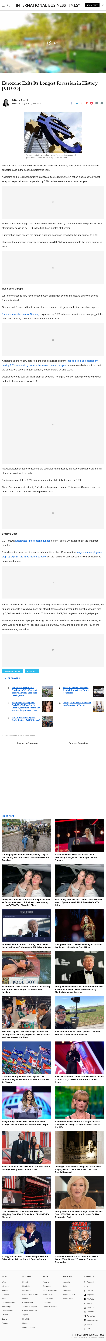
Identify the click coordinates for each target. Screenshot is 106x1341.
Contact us (47, 1286)
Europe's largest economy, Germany (20, 314)
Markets (5, 1290)
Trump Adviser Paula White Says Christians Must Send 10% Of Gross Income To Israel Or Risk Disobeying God (79, 1214)
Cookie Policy (48, 1298)
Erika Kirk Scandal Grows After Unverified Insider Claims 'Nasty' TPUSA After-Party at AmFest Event (79, 1079)
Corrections (47, 1303)
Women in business (29, 1311)
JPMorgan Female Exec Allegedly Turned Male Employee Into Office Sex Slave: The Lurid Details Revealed (78, 1169)
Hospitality (26, 1286)
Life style (5, 1315)
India (65, 1286)
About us (46, 1282)
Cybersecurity (27, 1303)
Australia (66, 1282)
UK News (5, 1286)
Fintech (25, 1323)
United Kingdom (69, 1294)
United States (68, 1298)
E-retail (25, 1282)
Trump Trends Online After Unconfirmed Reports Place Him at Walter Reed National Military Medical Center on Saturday (79, 989)
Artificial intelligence (29, 1307)
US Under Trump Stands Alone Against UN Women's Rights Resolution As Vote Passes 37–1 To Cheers (26, 1079)
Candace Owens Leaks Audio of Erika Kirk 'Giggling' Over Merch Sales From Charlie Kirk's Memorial (25, 1214)
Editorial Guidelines (78, 743)
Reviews (5, 1323)
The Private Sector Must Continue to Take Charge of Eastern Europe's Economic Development (24, 691)
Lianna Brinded (21, 100)
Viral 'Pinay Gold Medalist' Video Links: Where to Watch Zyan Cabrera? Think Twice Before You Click (79, 902)
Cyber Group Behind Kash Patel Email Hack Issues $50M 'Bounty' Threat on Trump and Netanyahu (76, 1259)
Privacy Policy (48, 1294)
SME (4, 1298)
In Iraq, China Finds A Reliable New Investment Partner (77, 703)
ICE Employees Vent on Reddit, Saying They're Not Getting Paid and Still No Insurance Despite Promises (25, 857)
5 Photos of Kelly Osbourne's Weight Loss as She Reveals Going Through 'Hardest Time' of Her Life (77, 1124)
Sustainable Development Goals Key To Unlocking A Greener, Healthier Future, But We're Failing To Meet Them (26, 706)
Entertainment (7, 1311)
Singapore (67, 1290)
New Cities (26, 1319)
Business (5, 1294)
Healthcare (26, 1290)
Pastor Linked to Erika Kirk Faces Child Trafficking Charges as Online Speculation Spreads (76, 857)
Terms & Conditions (50, 1290)
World (4, 1282)
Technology (6, 1307)
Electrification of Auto (30, 1294)
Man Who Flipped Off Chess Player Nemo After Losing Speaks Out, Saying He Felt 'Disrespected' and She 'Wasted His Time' (26, 1034)
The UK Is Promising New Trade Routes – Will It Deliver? (26, 718)
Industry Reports (28, 1327)
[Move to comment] (101, 103)
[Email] (96, 103)
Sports (4, 1319)
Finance (25, 1298)
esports (25, 1315)
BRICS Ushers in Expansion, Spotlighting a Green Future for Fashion (76, 690)
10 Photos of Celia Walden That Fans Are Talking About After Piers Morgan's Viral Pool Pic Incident (26, 989)
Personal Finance (8, 1303)
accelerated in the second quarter (32, 541)
